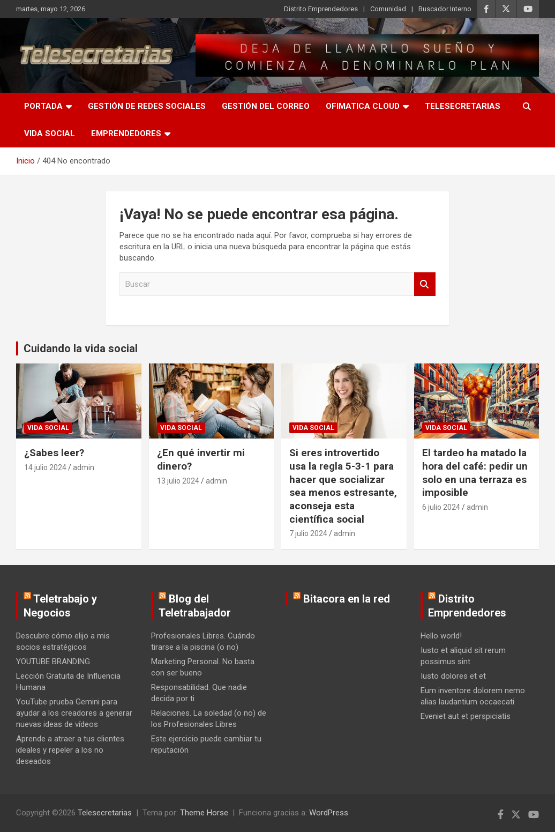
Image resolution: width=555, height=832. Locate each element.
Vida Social (49, 133)
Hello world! (441, 636)
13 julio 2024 (178, 481)
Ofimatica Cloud (363, 106)
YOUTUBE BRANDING (53, 661)
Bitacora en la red (346, 598)
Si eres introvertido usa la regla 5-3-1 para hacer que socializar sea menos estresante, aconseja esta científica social (343, 486)
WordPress (328, 813)
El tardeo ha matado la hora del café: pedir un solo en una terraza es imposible (475, 473)
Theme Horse (204, 813)
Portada (43, 106)
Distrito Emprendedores (321, 9)
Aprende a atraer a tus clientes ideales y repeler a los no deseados (70, 750)
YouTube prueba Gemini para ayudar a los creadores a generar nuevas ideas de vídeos (74, 713)
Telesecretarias (462, 106)
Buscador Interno (444, 9)
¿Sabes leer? (54, 453)
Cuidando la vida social (81, 348)
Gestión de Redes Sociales (147, 106)
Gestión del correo (266, 106)
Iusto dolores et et (453, 676)
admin (83, 467)
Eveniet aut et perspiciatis (466, 716)
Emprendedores (126, 133)
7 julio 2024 (308, 533)
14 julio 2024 (45, 467)
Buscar (425, 284)
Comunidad (388, 9)
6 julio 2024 (441, 507)
